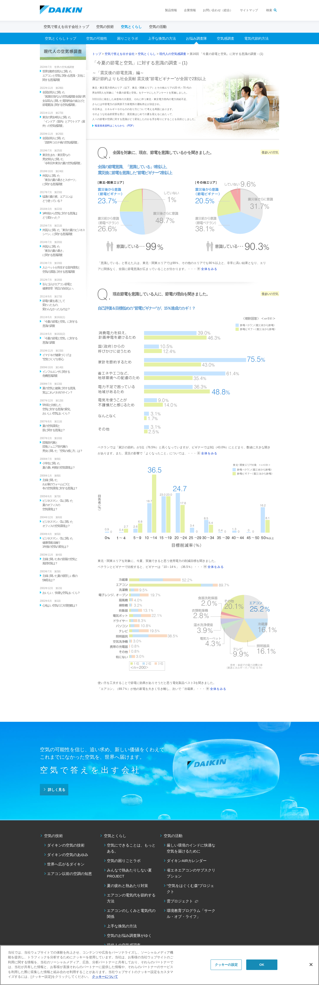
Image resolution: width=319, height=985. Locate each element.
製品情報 (171, 10)
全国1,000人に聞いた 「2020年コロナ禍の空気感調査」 (61, 140)
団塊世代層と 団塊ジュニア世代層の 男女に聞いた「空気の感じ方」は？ (62, 447)
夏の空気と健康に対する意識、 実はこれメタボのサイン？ (59, 390)
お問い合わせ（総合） (218, 10)
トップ (96, 54)
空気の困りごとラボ (124, 861)
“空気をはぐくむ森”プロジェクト (190, 888)
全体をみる (209, 269)
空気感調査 (225, 38)
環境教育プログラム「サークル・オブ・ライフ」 (191, 913)
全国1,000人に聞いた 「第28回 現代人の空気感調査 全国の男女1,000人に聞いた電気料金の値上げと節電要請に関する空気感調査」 (63, 99)
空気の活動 (173, 836)
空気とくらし (147, 54)
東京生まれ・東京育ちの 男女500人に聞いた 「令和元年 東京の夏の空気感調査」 (62, 159)
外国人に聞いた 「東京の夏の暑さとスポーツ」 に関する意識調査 (59, 180)
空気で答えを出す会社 (120, 54)
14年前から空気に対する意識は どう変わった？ (59, 215)
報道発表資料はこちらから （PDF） (115, 125)
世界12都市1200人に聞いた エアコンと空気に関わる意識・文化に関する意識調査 (63, 76)
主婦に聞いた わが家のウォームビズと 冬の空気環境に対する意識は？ (59, 484)
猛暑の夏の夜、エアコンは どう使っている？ (57, 199)
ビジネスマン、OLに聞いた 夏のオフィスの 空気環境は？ (57, 505)
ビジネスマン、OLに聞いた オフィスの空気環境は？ (57, 524)
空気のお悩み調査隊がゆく (129, 935)
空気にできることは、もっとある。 (131, 848)
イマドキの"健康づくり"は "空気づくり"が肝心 (56, 357)
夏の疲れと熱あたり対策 (127, 885)
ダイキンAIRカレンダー (187, 861)
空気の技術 (53, 836)
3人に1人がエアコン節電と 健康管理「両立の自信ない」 (58, 286)
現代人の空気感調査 (172, 54)
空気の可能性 (96, 38)
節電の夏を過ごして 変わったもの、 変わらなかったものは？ (56, 305)
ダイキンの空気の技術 (65, 845)
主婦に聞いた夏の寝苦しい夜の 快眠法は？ (59, 578)
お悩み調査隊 (196, 38)
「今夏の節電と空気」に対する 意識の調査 (59, 324)
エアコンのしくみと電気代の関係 (131, 913)
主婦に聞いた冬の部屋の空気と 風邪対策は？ (59, 561)
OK (261, 965)
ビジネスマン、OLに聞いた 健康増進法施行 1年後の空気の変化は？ (57, 543)
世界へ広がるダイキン (65, 864)
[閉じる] (311, 964)
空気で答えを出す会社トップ (66, 27)
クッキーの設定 (226, 965)
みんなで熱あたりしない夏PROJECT (129, 873)
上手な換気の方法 (162, 38)
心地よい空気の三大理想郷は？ (59, 605)
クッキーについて (105, 977)
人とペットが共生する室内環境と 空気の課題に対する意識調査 (61, 269)
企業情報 (190, 10)
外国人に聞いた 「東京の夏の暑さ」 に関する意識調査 (53, 251)
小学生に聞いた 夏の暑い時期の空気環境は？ (58, 465)
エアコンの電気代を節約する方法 (131, 898)
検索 (269, 10)
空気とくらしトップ (60, 38)
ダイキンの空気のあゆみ (67, 855)
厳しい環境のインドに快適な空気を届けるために (191, 848)
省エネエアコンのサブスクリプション (191, 873)
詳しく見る (56, 790)
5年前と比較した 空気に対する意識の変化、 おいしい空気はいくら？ (57, 409)
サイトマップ (249, 10)
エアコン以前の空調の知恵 (69, 873)
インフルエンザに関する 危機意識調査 (56, 374)
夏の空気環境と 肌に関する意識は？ (53, 428)
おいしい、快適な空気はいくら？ (61, 593)
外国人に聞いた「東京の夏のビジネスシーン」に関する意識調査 (63, 232)
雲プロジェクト (180, 901)
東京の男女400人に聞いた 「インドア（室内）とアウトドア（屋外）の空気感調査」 (63, 121)
